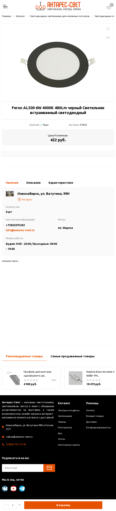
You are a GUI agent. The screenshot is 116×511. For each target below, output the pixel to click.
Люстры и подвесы (68, 410)
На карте (25, 199)
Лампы (62, 422)
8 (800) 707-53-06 (16, 444)
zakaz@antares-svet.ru (19, 436)
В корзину (63, 505)
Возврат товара (95, 416)
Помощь (92, 403)
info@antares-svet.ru (20, 230)
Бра (60, 433)
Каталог (64, 403)
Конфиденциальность (98, 427)
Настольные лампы (69, 444)
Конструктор (65, 427)
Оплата (90, 410)
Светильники (65, 416)
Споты (61, 439)
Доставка (91, 422)
